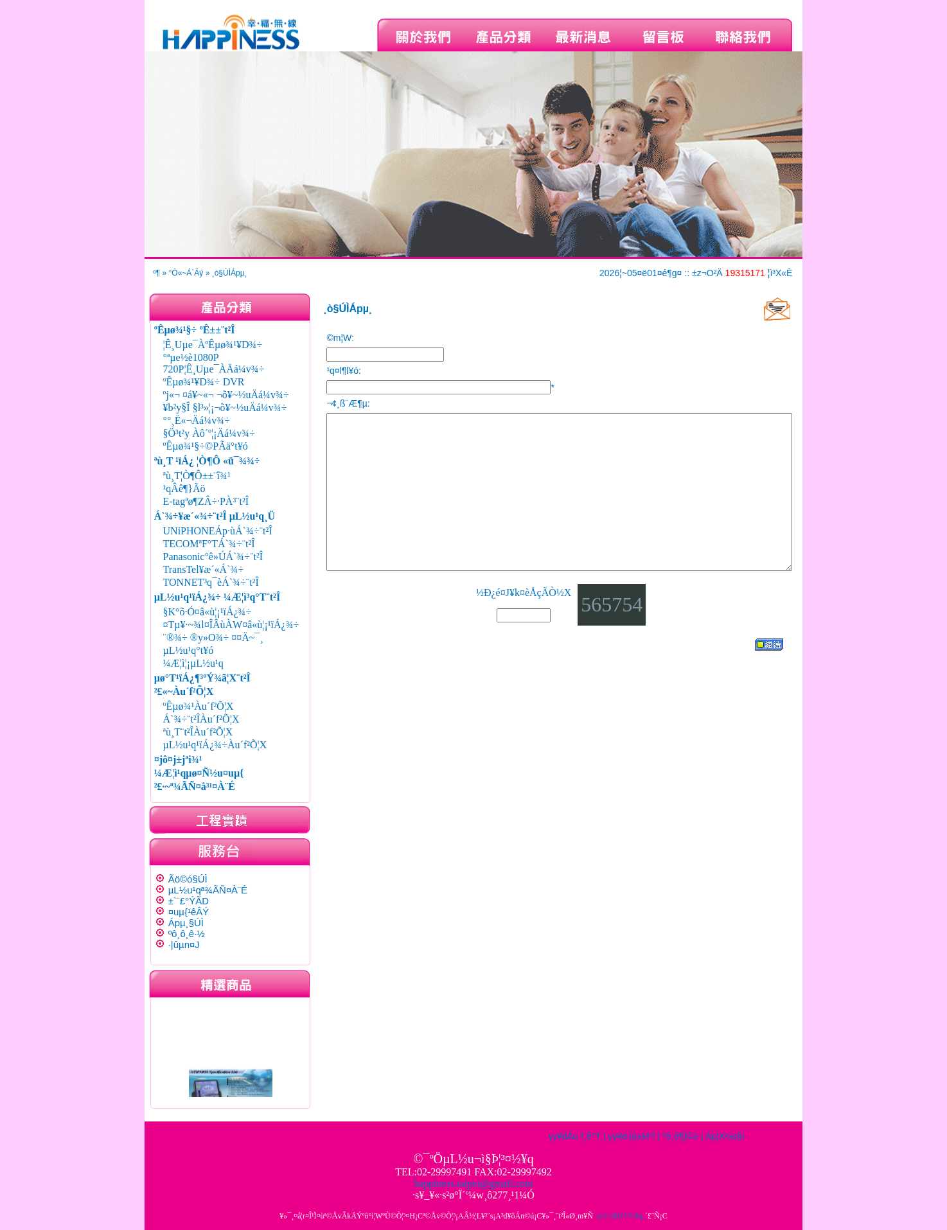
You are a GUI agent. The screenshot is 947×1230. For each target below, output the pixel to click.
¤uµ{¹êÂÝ (188, 911)
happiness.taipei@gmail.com (473, 1183)
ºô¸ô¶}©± (680, 1136)
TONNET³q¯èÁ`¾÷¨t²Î (211, 582)
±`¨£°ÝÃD (188, 900)
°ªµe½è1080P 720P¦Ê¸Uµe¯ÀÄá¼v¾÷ (214, 363)
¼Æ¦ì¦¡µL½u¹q (193, 663)
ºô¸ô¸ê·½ (186, 933)
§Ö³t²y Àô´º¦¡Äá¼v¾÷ (209, 433)
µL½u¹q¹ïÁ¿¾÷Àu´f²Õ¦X (215, 744)
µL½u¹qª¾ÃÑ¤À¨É (207, 889)
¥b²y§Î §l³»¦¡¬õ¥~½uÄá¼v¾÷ (225, 407)
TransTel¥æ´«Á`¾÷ (203, 569)
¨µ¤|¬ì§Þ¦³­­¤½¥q (619, 1215)
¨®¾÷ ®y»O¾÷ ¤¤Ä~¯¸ (213, 637)
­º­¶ (156, 272)
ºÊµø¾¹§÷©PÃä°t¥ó (205, 446)
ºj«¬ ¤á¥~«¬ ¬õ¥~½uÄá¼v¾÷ (226, 394)
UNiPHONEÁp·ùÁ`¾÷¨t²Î (217, 530)
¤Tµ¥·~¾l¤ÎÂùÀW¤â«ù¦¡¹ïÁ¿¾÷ (231, 624)
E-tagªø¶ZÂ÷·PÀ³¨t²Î (206, 501)
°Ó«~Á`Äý (186, 272)
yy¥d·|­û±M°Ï (631, 1136)
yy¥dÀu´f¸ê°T (574, 1136)
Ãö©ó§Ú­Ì (188, 879)
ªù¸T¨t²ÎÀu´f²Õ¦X (198, 731)
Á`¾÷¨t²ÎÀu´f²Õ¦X (201, 719)
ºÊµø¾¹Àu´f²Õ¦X (198, 706)
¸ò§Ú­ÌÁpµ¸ (229, 272)
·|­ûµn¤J (184, 944)
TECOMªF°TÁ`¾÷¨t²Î (209, 543)
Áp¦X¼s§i (724, 1136)
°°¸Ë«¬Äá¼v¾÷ (196, 420)
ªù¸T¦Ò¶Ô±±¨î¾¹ (197, 475)
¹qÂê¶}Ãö (184, 488)
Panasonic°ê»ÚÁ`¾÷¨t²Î (213, 556)
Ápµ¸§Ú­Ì (186, 922)
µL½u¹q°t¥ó (188, 650)
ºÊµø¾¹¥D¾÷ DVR (204, 381)
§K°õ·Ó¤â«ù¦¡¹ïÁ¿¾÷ (207, 611)
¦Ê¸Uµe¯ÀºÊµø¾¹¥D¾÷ (213, 344)
